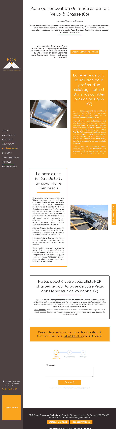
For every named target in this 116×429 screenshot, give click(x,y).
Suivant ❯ (69, 383)
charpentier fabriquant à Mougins (74, 26)
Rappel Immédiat (81, 422)
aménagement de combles (92, 111)
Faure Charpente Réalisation (82, 30)
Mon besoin (50, 365)
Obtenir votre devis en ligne (85, 52)
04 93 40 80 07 (73, 336)
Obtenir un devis (11, 407)
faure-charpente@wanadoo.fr (76, 418)
